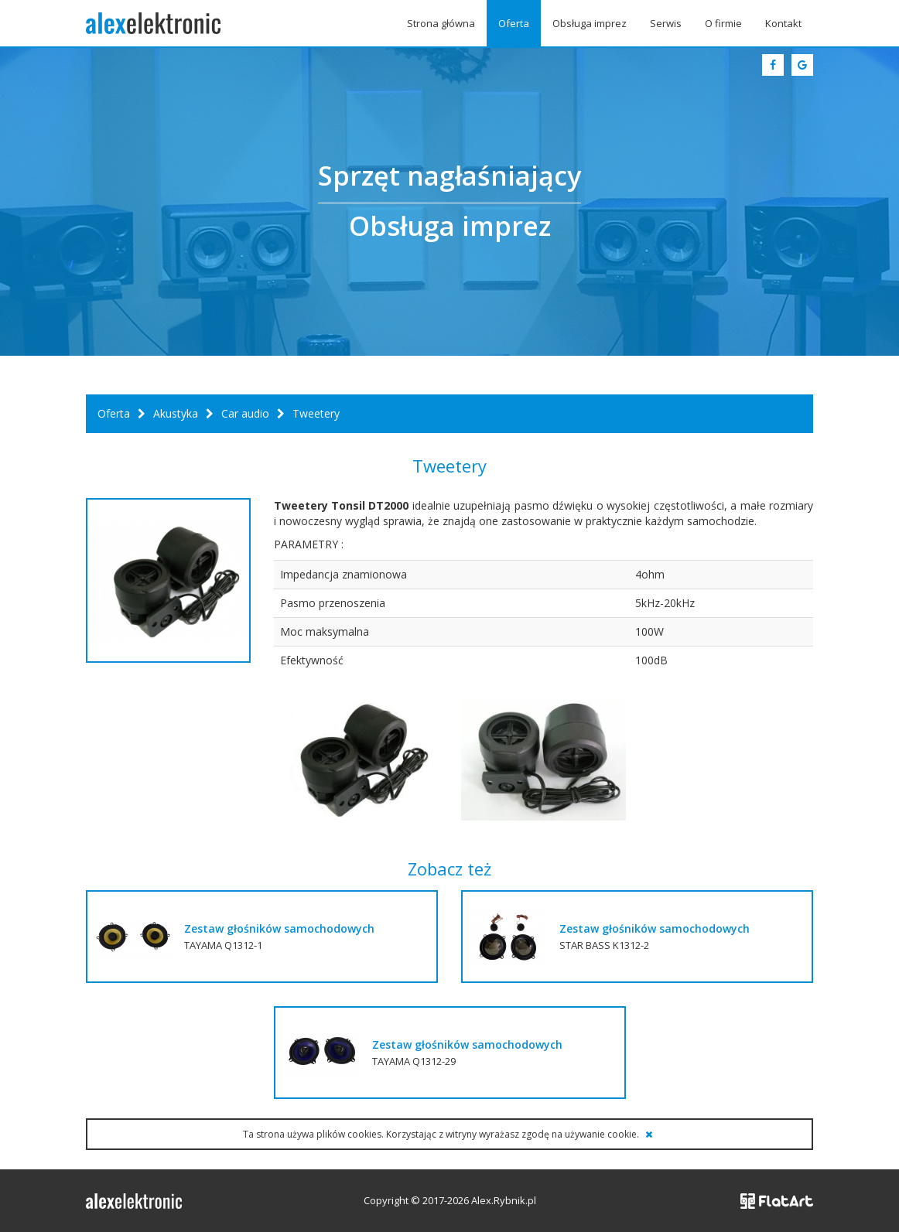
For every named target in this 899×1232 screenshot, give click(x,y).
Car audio (245, 413)
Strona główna (441, 23)
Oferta (513, 23)
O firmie (723, 23)
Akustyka (175, 413)
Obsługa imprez (589, 23)
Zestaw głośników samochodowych (279, 928)
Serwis (666, 23)
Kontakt (783, 23)
